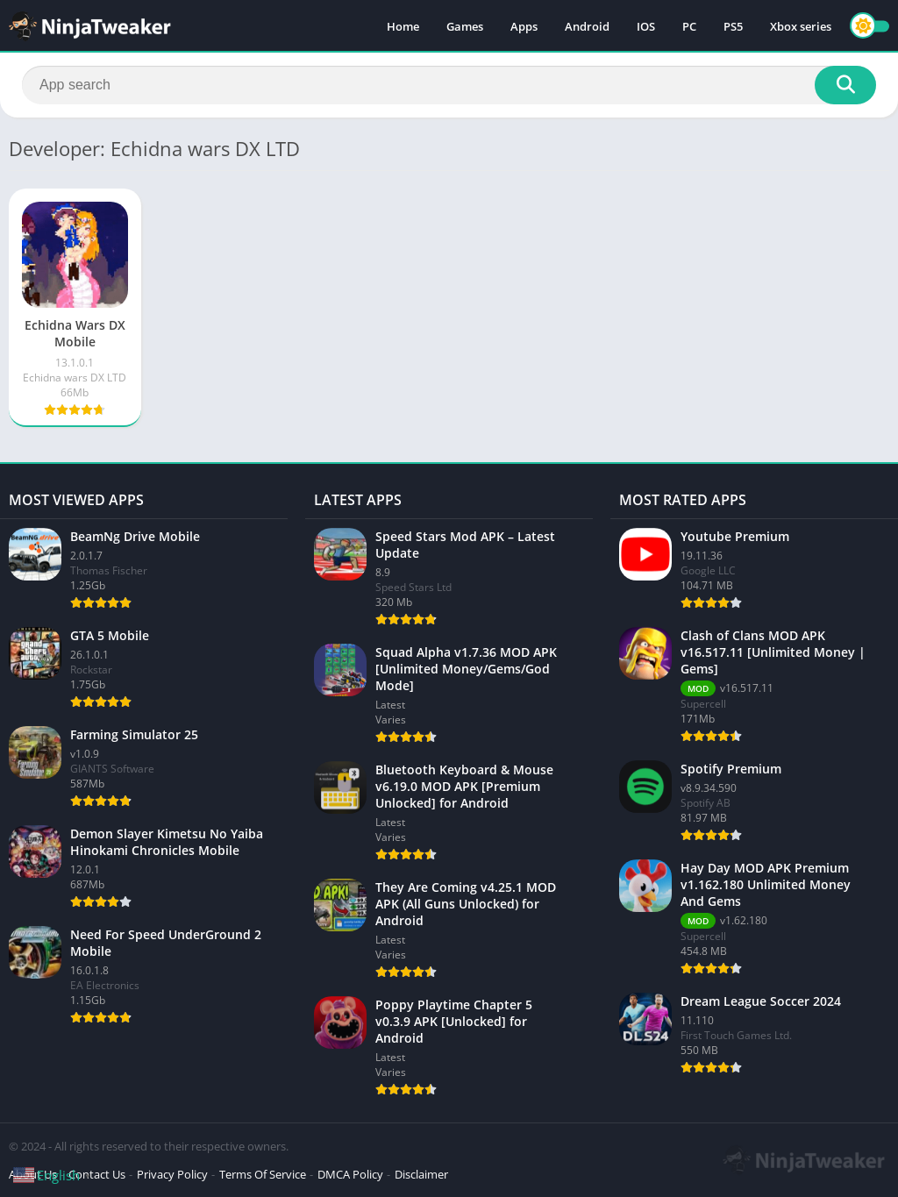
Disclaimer (421, 1174)
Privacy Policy (172, 1174)
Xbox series (800, 26)
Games (464, 26)
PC (689, 26)
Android (587, 26)
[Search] (449, 85)
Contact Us (96, 1174)
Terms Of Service (262, 1174)
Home (403, 26)
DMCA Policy (350, 1174)
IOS (646, 26)
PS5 (733, 26)
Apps (524, 26)
